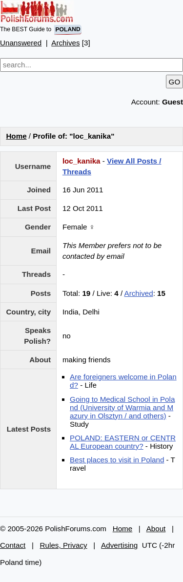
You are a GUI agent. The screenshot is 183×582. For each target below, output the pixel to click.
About (156, 528)
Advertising (119, 545)
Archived (138, 293)
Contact (12, 545)
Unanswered (20, 43)
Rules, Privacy (63, 545)
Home (16, 136)
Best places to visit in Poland (117, 460)
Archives (65, 43)
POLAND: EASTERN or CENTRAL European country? (123, 442)
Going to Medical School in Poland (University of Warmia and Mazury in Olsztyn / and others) (122, 407)
